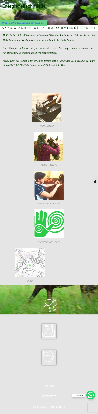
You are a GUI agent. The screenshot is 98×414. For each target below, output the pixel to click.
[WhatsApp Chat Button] (90, 395)
